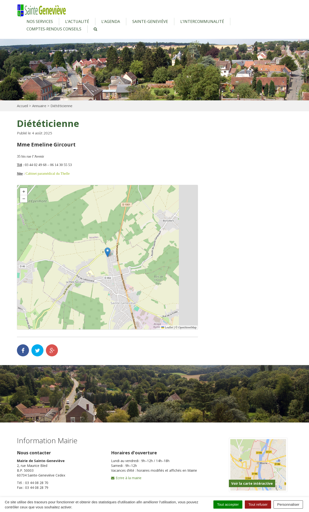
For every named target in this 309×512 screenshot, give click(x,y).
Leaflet (167, 327)
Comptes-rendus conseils (54, 29)
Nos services (40, 21)
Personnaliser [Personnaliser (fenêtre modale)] (288, 504)
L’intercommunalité (202, 21)
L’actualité (77, 21)
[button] (108, 252)
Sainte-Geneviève (150, 21)
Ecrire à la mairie (126, 478)
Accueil (22, 105)
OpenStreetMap (187, 327)
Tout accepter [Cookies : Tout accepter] (228, 504)
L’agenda (110, 21)
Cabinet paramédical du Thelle (48, 173)
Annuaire (39, 105)
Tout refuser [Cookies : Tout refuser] (257, 504)
